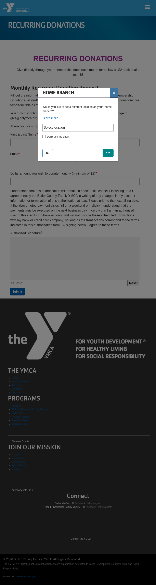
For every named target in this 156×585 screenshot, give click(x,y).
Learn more (50, 118)
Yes (108, 153)
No (48, 153)
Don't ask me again (58, 136)
